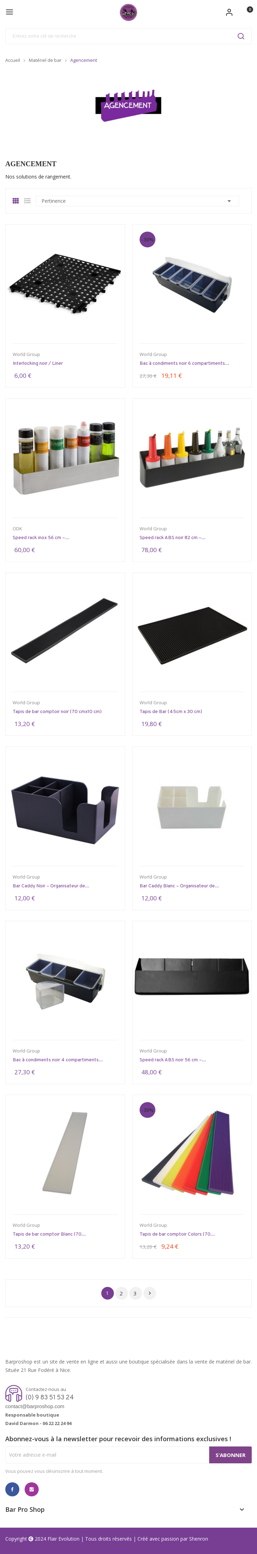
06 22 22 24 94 (57, 1423)
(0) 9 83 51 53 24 (50, 1398)
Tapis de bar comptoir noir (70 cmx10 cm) (57, 712)
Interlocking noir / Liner (38, 364)
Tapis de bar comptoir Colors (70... (177, 1234)
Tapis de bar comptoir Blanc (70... (49, 1234)
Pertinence (137, 201)
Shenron (198, 1538)
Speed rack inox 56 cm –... (41, 538)
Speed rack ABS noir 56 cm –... (173, 1060)
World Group (26, 354)
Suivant (150, 1293)
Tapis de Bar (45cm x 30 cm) (171, 712)
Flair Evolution (63, 1538)
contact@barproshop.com (34, 1406)
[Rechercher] (128, 36)
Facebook (12, 1489)
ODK (17, 528)
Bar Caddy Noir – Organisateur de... (51, 886)
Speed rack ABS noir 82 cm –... (173, 538)
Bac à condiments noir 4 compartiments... (58, 1060)
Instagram (32, 1489)
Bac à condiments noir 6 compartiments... (184, 364)
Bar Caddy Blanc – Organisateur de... (179, 886)
